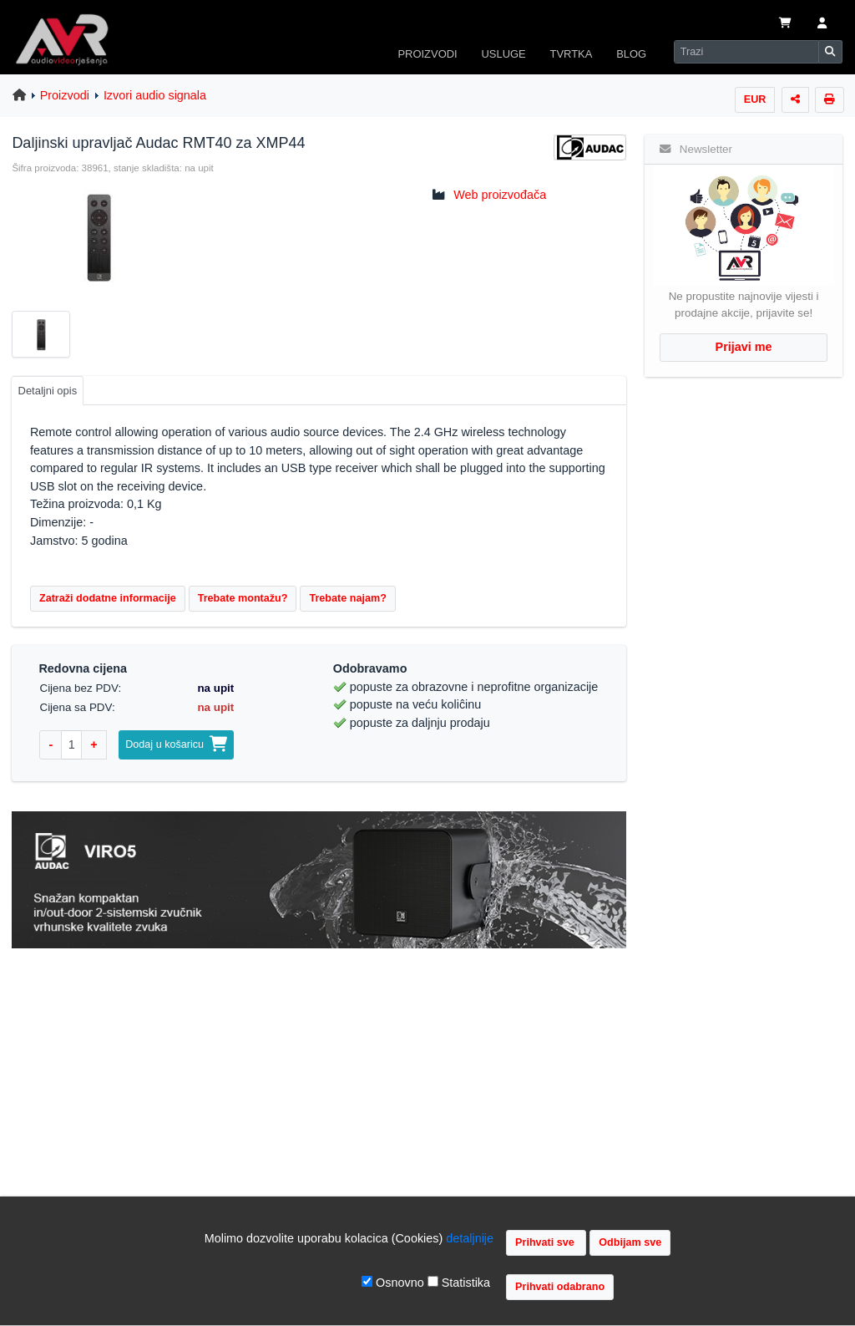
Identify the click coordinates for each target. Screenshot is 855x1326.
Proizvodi (64, 95)
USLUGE (503, 54)
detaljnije (469, 1238)
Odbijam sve (630, 1242)
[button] (822, 24)
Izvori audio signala (155, 95)
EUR (755, 99)
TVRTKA (571, 54)
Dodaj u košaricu (176, 744)
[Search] (746, 52)
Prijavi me (744, 346)
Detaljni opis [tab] (48, 390)
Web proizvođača (499, 194)
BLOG (631, 54)
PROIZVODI (427, 54)
